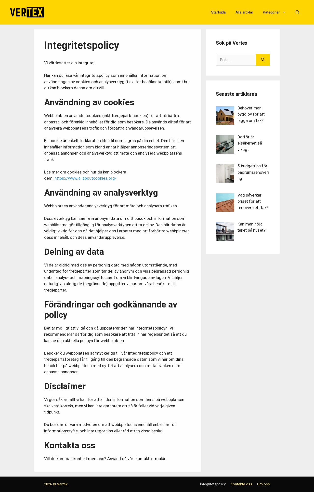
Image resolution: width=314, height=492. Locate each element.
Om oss (263, 484)
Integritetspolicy (213, 484)
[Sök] (263, 60)
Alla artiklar (244, 12)
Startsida (218, 12)
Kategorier (277, 12)
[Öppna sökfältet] (297, 12)
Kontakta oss (241, 484)
